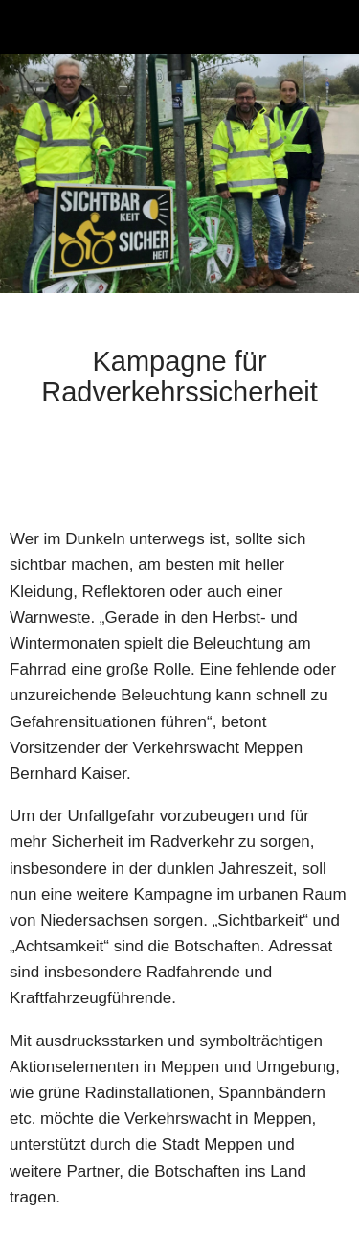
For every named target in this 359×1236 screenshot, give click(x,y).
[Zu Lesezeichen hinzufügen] (326, 469)
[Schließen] (26, 26)
